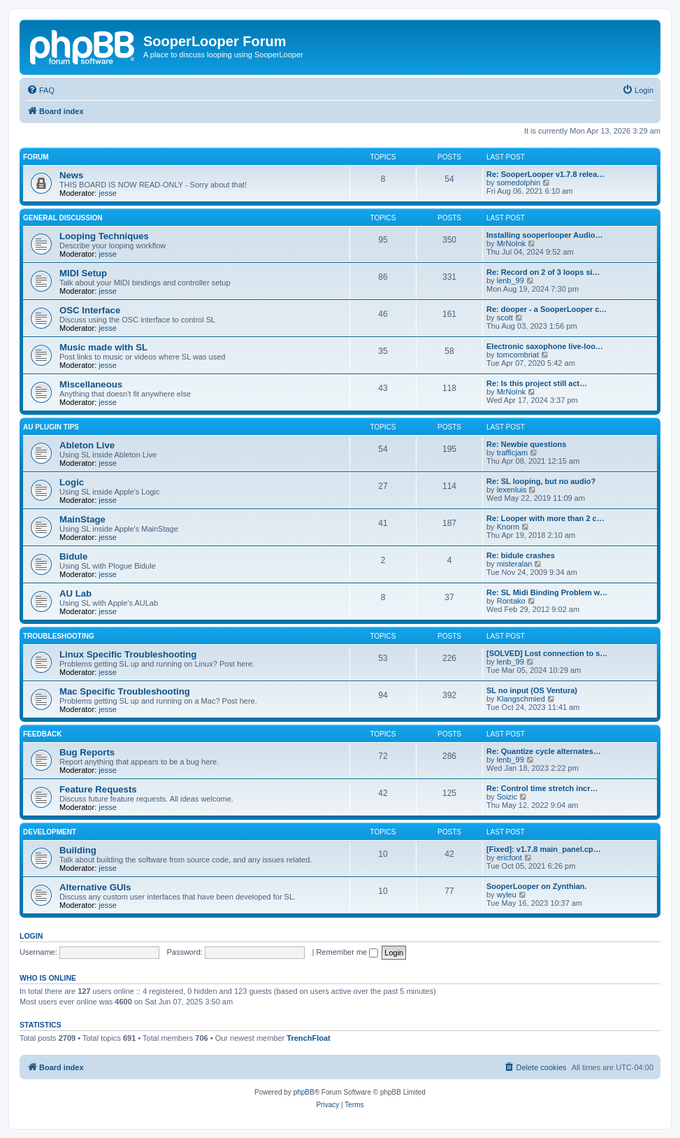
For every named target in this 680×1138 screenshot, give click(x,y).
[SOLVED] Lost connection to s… (546, 653)
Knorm (508, 526)
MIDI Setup (83, 273)
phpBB (304, 1092)
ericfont (509, 857)
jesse (108, 193)
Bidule (73, 556)
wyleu (506, 894)
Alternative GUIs (95, 887)
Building (77, 850)
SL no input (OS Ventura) (531, 690)
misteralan (515, 564)
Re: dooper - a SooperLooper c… (546, 309)
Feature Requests (98, 789)
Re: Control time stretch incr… (542, 788)
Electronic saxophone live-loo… (544, 346)
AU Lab (75, 593)
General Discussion (63, 218)
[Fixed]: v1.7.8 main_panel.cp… (543, 849)
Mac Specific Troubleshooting (124, 691)
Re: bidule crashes (520, 555)
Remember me (347, 952)
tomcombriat (518, 354)
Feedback (42, 734)
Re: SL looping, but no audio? (540, 481)
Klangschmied (521, 699)
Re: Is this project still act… (536, 383)
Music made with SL (103, 347)
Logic (71, 482)
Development (49, 832)
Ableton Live (87, 445)
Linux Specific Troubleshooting (127, 654)
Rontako (511, 601)
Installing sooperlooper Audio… (544, 235)
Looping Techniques (104, 236)
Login (31, 936)
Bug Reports (87, 752)
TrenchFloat (308, 1038)
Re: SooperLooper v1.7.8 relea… (545, 174)
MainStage (82, 519)
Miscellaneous (90, 384)
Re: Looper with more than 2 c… (545, 518)
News (71, 175)
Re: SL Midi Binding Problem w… (546, 592)
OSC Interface (89, 310)
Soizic (507, 796)
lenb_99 (510, 280)
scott (505, 317)
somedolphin (518, 182)
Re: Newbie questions (526, 444)
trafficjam (512, 452)
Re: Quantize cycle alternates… (543, 751)
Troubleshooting (58, 636)
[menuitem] (41, 90)
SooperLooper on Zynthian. (536, 886)
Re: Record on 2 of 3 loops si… (543, 272)
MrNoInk (511, 243)
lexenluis (512, 489)
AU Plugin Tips (51, 427)
